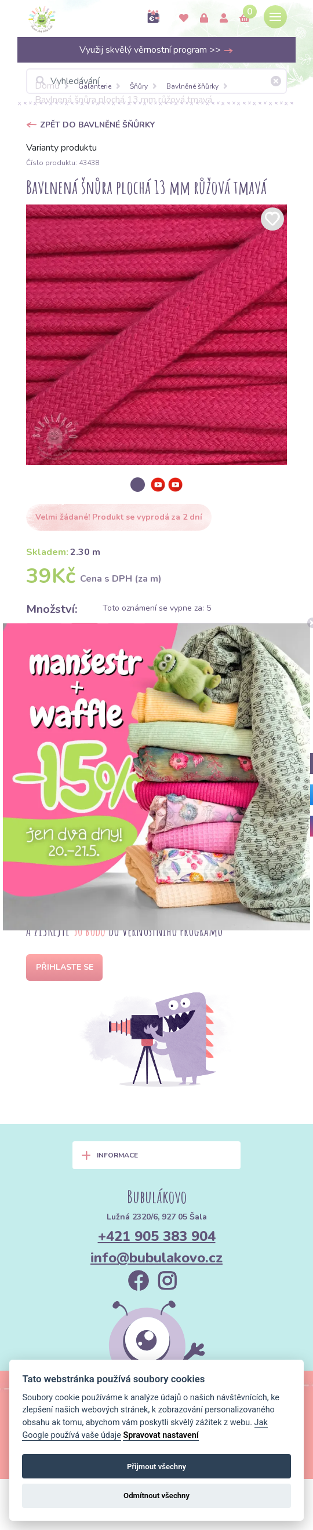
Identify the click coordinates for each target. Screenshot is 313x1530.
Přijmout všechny (156, 1466)
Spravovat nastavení (160, 1435)
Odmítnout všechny (156, 1495)
